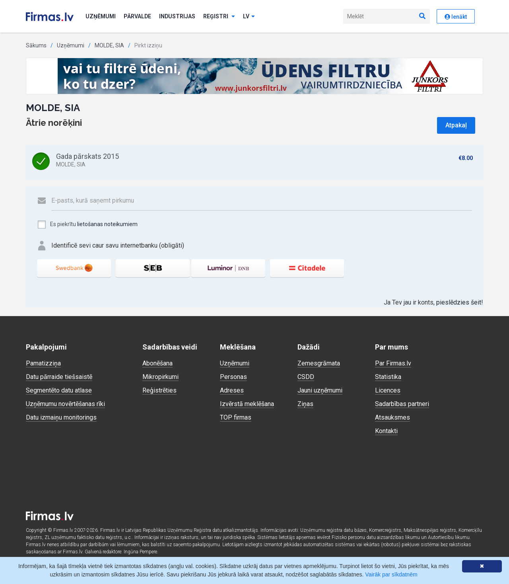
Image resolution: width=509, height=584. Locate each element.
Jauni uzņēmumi (319, 390)
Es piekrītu (87, 225)
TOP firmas (235, 417)
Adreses (232, 390)
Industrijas (177, 16)
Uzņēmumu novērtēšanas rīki (65, 404)
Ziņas (305, 404)
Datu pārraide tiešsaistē (59, 377)
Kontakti (386, 431)
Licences (387, 390)
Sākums (36, 45)
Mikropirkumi (160, 377)
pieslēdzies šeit (458, 302)
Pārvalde (137, 16)
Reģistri (219, 16)
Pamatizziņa (43, 363)
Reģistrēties (159, 390)
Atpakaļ (456, 125)
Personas (233, 377)
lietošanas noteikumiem (107, 224)
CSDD (305, 377)
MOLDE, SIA (109, 45)
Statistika (388, 377)
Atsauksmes (392, 417)
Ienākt (456, 17)
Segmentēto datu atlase (59, 390)
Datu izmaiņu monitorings (61, 417)
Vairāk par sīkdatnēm (391, 574)
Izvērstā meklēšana (247, 404)
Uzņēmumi (100, 16)
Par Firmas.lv (393, 363)
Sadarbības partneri (402, 404)
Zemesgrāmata (318, 363)
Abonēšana (157, 363)
